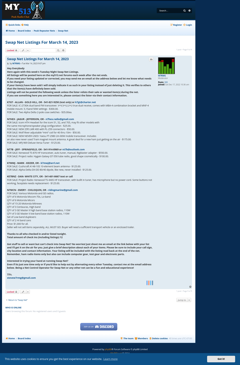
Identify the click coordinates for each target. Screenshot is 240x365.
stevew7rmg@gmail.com (21, 277)
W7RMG (162, 76)
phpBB (108, 349)
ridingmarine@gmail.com (63, 190)
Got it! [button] (221, 358)
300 (166, 82)
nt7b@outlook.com (73, 149)
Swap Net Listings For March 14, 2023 (41, 42)
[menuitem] (25, 24)
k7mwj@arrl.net (50, 163)
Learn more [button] (110, 359)
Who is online (13, 307)
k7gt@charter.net (85, 102)
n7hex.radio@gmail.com (60, 119)
